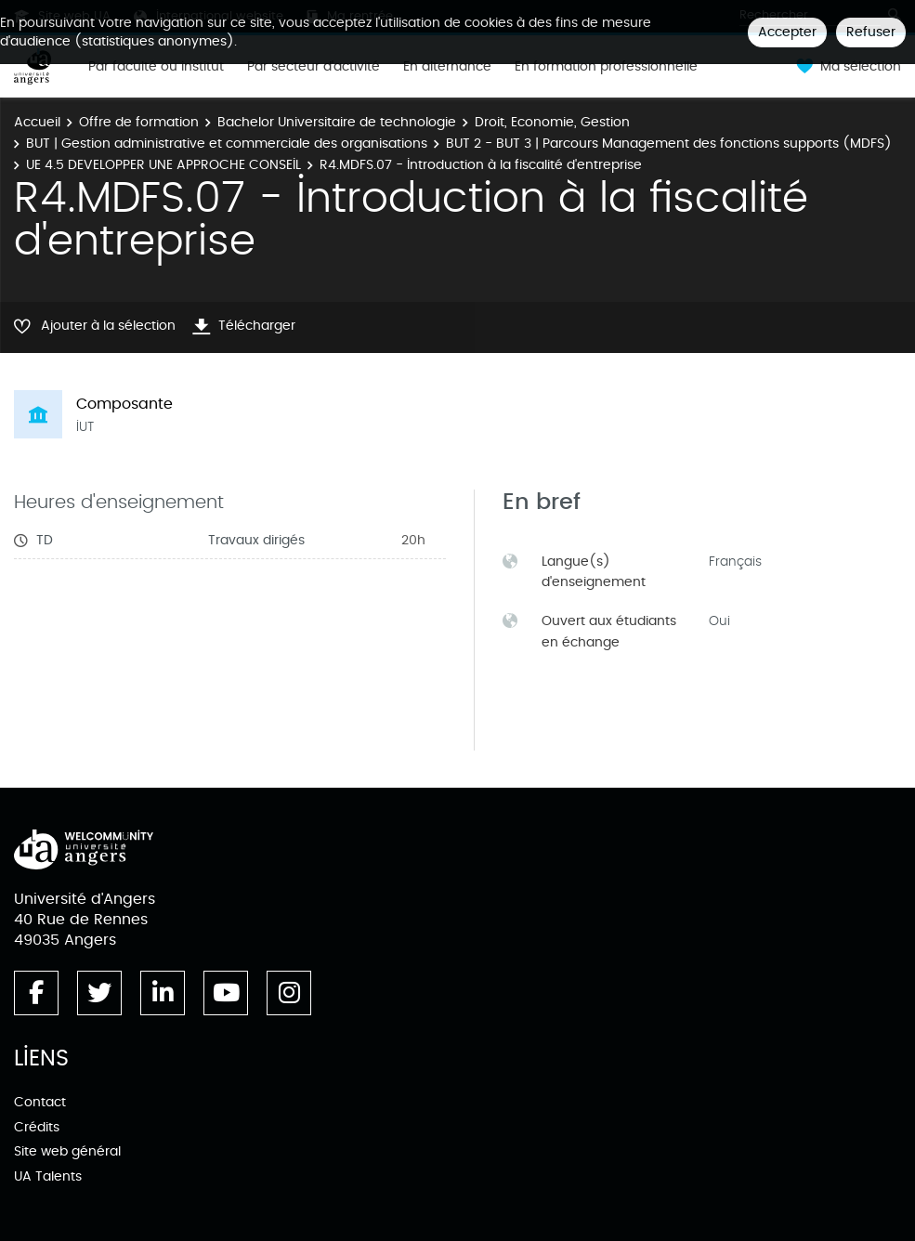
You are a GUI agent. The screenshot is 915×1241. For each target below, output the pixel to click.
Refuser (870, 32)
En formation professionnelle (606, 67)
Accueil (37, 122)
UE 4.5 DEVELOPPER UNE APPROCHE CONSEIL (163, 165)
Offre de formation (139, 122)
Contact (40, 1102)
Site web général (67, 1151)
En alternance (447, 67)
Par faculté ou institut (156, 67)
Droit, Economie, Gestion (552, 122)
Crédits (36, 1127)
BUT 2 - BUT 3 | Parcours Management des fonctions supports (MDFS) (669, 143)
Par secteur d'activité (313, 67)
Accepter (787, 32)
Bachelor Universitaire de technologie (336, 122)
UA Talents (48, 1176)
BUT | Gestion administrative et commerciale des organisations (226, 143)
